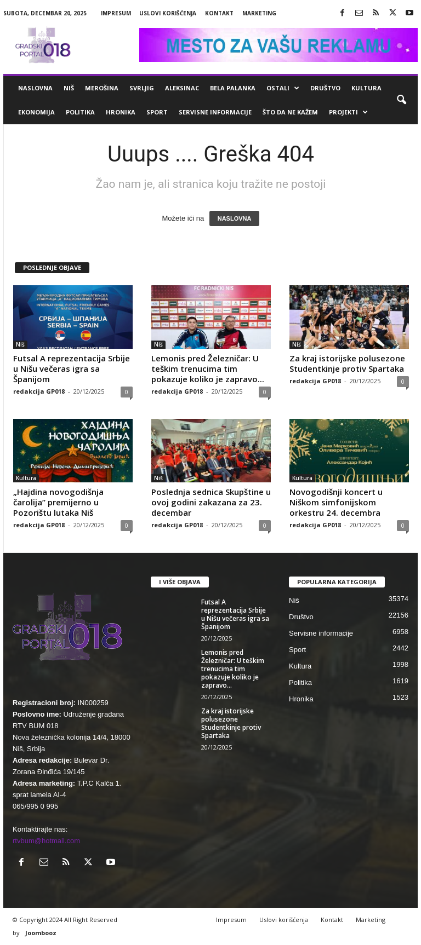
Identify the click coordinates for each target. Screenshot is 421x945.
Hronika (120, 112)
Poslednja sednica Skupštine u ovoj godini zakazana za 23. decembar (211, 502)
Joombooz (40, 933)
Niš (69, 88)
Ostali (282, 88)
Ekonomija (36, 112)
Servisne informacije (215, 112)
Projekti (348, 112)
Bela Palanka (232, 88)
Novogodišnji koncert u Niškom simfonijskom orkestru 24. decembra (336, 502)
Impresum (116, 13)
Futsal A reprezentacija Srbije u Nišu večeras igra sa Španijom (71, 368)
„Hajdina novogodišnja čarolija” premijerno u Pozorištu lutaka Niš (58, 502)
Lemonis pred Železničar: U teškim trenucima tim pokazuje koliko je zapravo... (207, 368)
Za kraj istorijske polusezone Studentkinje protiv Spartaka (347, 363)
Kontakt (219, 13)
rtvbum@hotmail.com (46, 841)
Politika (80, 112)
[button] (401, 100)
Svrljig (141, 88)
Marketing (259, 13)
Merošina (101, 88)
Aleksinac (182, 88)
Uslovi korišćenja (167, 13)
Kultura (366, 88)
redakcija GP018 (39, 391)
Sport (157, 112)
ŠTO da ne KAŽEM (290, 112)
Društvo (325, 88)
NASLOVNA (235, 218)
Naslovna (35, 88)
